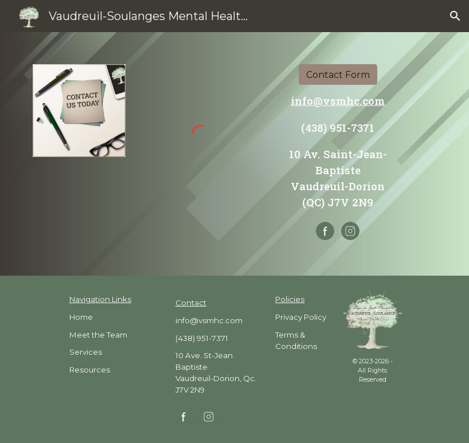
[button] (455, 16)
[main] (338, 151)
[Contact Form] (338, 74)
